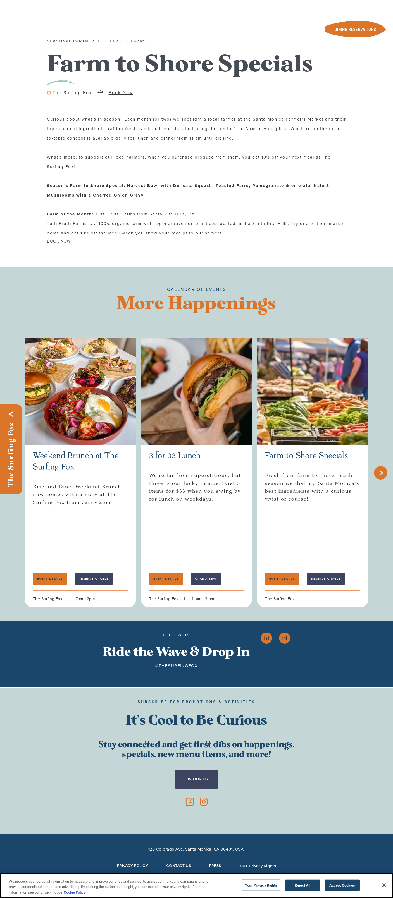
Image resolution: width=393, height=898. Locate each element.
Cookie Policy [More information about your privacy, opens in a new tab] (74, 894)
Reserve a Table (326, 578)
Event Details (50, 578)
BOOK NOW (59, 241)
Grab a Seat (206, 578)
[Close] (384, 886)
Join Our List (196, 779)
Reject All (302, 886)
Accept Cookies (342, 886)
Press (215, 866)
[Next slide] (380, 473)
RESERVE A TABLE (93, 578)
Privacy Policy (132, 866)
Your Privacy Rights (257, 866)
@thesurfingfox (176, 665)
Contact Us (178, 866)
